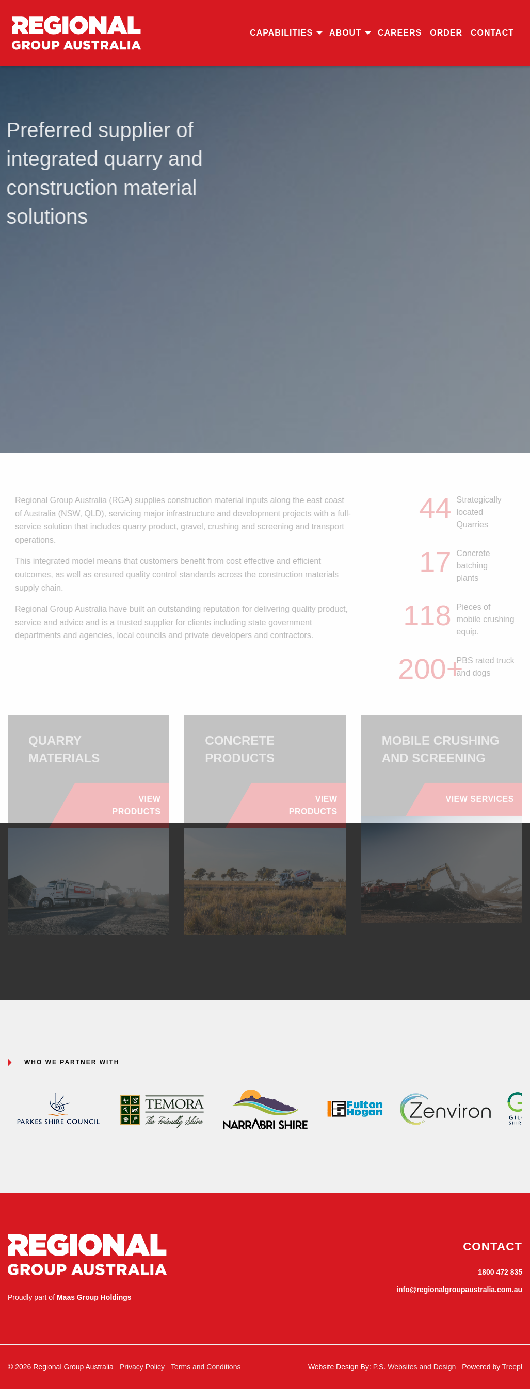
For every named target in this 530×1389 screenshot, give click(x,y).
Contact (492, 32)
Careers (400, 32)
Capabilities (281, 32)
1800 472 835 (500, 1272)
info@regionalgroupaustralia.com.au (459, 1289)
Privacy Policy (142, 1367)
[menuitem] (285, 33)
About (345, 32)
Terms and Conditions (205, 1367)
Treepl (512, 1367)
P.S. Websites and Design (414, 1367)
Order (446, 32)
